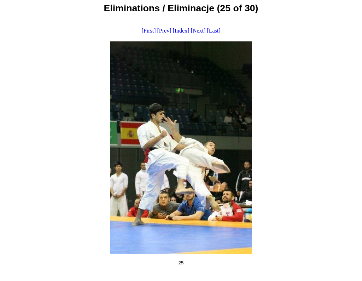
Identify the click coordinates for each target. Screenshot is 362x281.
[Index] (181, 31)
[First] (148, 31)
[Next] (198, 31)
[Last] (213, 31)
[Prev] (164, 31)
